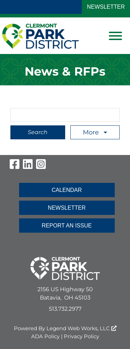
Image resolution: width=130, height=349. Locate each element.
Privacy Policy (81, 336)
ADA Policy (45, 336)
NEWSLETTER (106, 7)
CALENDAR (67, 190)
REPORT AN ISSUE (67, 225)
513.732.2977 (65, 308)
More (92, 132)
